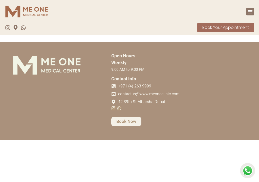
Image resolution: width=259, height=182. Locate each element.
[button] (250, 11)
